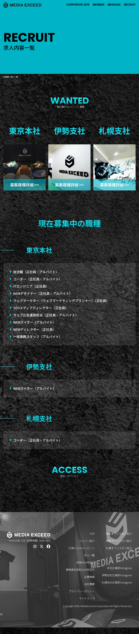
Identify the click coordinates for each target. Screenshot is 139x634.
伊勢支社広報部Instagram (117, 582)
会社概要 (89, 590)
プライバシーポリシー (82, 598)
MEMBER (98, 4)
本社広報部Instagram (119, 574)
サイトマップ (87, 605)
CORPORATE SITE (77, 4)
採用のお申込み (85, 569)
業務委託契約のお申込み (80, 576)
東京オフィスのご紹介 (119, 540)
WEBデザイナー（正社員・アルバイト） (42, 293)
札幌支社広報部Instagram (117, 589)
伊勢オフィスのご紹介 (119, 547)
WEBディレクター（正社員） (34, 329)
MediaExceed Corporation (94, 612)
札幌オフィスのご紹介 (119, 555)
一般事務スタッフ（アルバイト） (37, 336)
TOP (92, 540)
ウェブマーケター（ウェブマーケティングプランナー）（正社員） (61, 300)
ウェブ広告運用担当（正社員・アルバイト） (45, 315)
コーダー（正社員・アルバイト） (37, 279)
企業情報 (89, 583)
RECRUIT (130, 4)
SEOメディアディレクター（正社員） (40, 307)
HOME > (7, 77)
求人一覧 (89, 562)
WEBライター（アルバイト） (34, 322)
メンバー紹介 (87, 547)
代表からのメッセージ (82, 555)
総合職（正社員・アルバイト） (36, 271)
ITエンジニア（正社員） (31, 286)
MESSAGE (114, 4)
